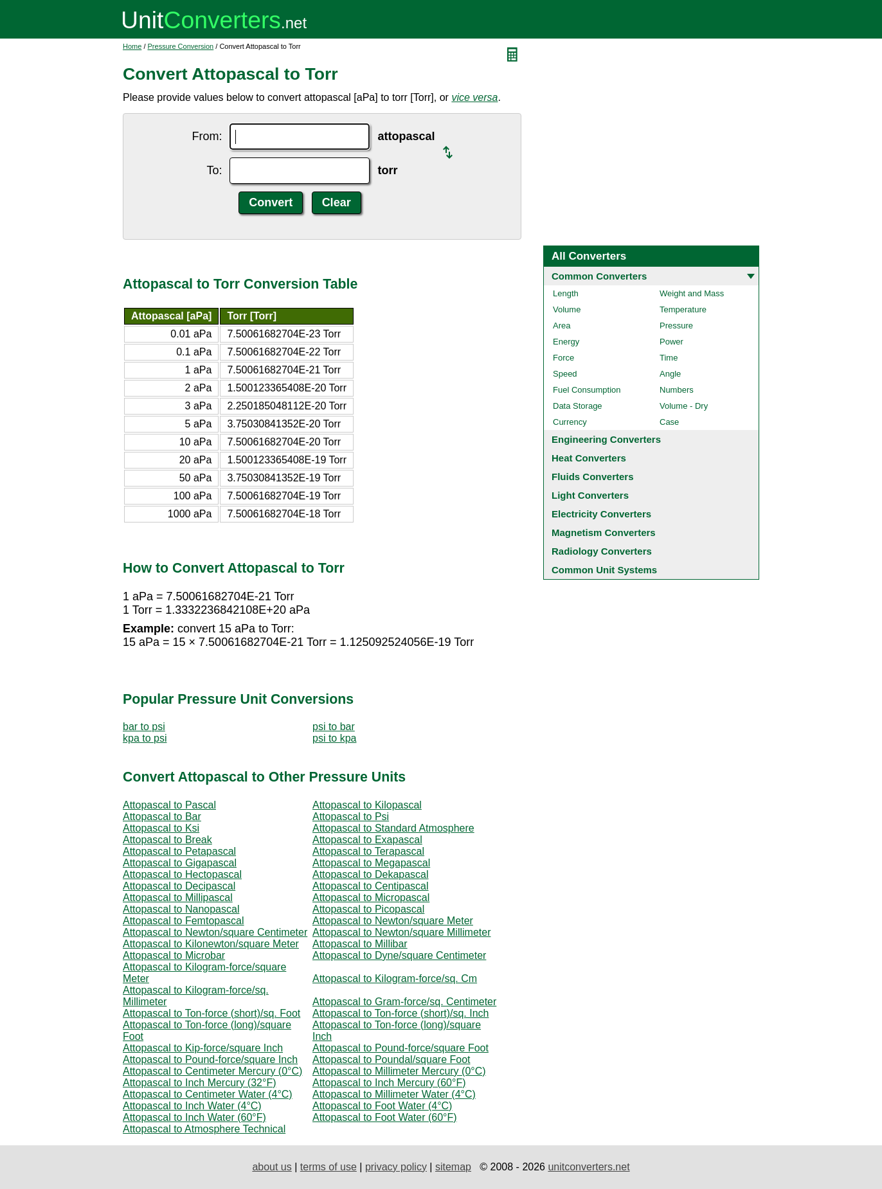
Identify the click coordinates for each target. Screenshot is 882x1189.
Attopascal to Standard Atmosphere (393, 828)
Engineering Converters (606, 439)
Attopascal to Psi (350, 816)
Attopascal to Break (167, 839)
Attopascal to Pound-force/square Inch (210, 1059)
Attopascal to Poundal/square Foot (391, 1059)
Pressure (676, 325)
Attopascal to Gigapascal (180, 862)
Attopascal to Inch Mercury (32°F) (199, 1082)
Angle (670, 374)
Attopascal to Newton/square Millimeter (401, 932)
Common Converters (599, 276)
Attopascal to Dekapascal (370, 874)
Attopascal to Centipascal (370, 886)
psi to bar (333, 726)
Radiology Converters (602, 551)
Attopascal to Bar (162, 816)
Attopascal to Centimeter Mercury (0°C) (212, 1071)
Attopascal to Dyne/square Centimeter (399, 955)
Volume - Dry (684, 406)
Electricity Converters (601, 513)
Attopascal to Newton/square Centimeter (215, 932)
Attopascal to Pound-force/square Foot (400, 1047)
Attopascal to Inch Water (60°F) (194, 1117)
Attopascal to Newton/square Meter (392, 920)
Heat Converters (589, 457)
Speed (565, 374)
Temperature (683, 309)
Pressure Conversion (181, 46)
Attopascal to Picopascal (368, 909)
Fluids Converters (593, 476)
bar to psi (144, 726)
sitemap (453, 1166)
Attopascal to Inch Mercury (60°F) (388, 1082)
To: (214, 170)
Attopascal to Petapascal (179, 851)
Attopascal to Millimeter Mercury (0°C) (399, 1071)
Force (563, 357)
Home (132, 46)
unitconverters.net (588, 1166)
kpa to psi (144, 738)
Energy (566, 341)
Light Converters (590, 495)
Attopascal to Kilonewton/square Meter (211, 943)
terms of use (328, 1166)
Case (669, 422)
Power (671, 341)
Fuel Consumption (587, 390)
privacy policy (396, 1166)
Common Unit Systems (604, 569)
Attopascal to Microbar (174, 955)
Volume (566, 309)
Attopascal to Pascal (169, 805)
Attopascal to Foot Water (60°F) (384, 1117)
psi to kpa (334, 738)
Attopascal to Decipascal (179, 886)
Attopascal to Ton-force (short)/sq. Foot (211, 1013)
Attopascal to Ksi (161, 828)
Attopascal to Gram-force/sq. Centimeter (404, 1001)
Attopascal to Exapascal (367, 839)
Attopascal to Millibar (360, 943)
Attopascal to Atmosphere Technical (204, 1128)
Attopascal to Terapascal (368, 851)
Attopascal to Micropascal (370, 897)
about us (271, 1166)
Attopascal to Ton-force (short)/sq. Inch (400, 1013)
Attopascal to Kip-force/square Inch (203, 1047)
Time (669, 357)
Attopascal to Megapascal (371, 862)
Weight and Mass (692, 293)
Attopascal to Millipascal (178, 897)
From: (207, 136)
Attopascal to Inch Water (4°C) (192, 1105)
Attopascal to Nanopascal (181, 909)
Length (566, 293)
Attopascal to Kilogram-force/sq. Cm (394, 978)
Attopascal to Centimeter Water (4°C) (207, 1094)
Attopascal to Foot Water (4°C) (382, 1105)
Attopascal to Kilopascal (367, 805)
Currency (570, 422)
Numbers (677, 390)
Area (561, 325)
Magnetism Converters (604, 532)
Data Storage (577, 406)
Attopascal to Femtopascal (183, 920)
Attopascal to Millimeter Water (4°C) (394, 1094)
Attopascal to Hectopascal (182, 874)
